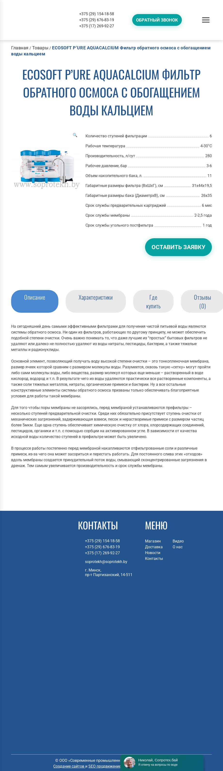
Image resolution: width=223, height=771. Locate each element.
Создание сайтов (69, 766)
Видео (178, 541)
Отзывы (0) (202, 301)
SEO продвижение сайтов (111, 766)
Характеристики (96, 297)
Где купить (153, 301)
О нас (178, 547)
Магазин (153, 541)
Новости (152, 552)
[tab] (34, 301)
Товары (40, 47)
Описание (34, 297)
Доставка (154, 547)
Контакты (154, 558)
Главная (20, 47)
